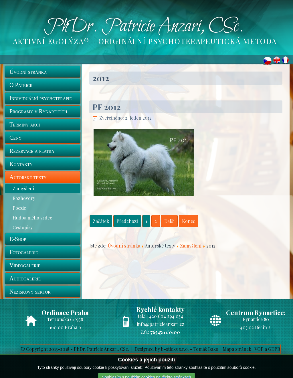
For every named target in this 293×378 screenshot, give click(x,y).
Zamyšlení (23, 188)
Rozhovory (24, 198)
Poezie (19, 208)
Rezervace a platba (31, 151)
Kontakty (21, 164)
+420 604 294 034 (164, 316)
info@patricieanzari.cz (160, 324)
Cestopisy (23, 227)
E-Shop (17, 239)
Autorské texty (28, 177)
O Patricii (20, 85)
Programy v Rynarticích (38, 111)
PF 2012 (106, 107)
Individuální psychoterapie (40, 98)
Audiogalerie (25, 278)
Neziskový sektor (30, 291)
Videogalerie (24, 265)
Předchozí (127, 221)
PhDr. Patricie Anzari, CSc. (144, 26)
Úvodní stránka (28, 72)
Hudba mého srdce (32, 218)
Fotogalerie (23, 252)
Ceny (15, 137)
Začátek (101, 221)
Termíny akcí (24, 124)
